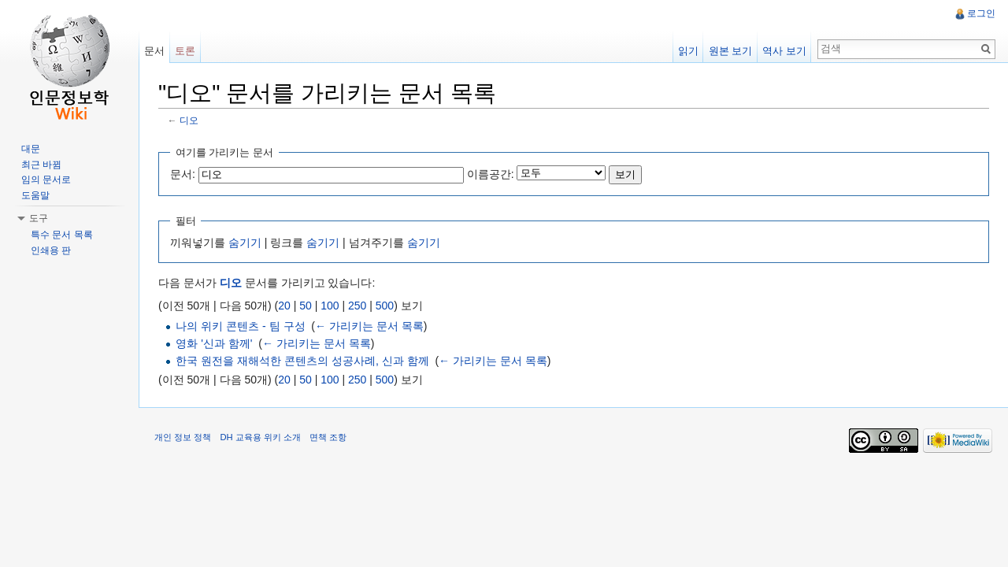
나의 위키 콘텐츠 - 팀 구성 (240, 326)
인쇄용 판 (51, 250)
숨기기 (244, 242)
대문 (30, 148)
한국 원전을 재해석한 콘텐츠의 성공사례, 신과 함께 (302, 360)
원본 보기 (731, 51)
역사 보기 (784, 51)
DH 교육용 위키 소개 (260, 437)
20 (284, 305)
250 (357, 305)
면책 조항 (327, 437)
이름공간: (490, 174)
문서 (154, 51)
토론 (185, 51)
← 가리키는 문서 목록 (369, 326)
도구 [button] (38, 218)
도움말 (35, 195)
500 (385, 305)
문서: (182, 174)
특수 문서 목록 (62, 234)
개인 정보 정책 (182, 437)
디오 (189, 120)
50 (305, 305)
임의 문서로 (46, 179)
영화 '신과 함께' (214, 343)
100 (330, 305)
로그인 (981, 13)
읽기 (688, 51)
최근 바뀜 (41, 164)
